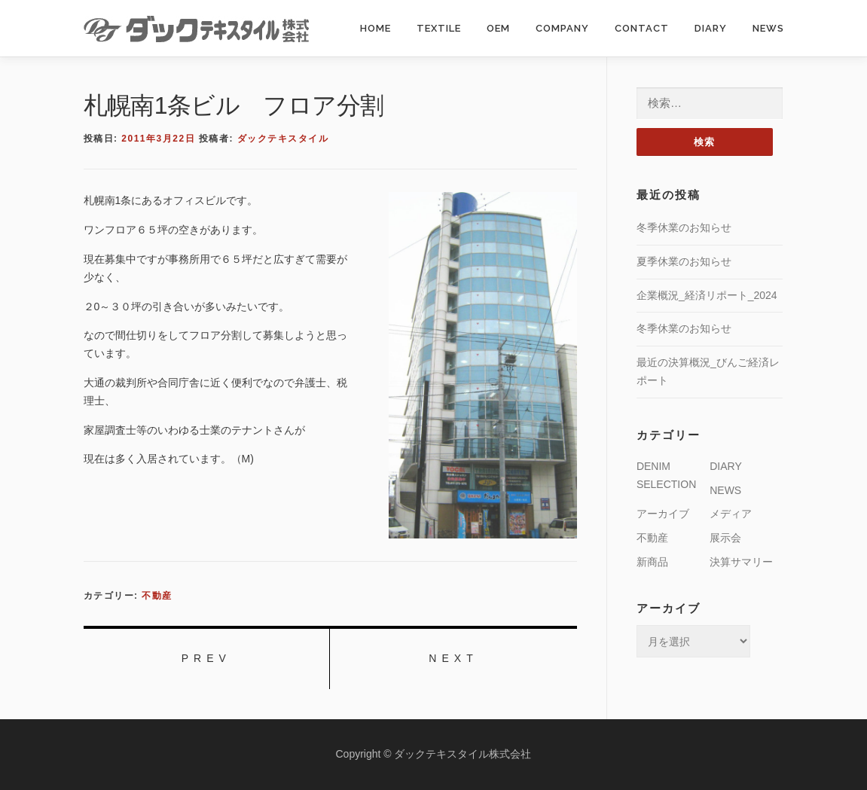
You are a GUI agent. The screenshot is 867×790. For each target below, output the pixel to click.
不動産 (157, 595)
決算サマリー (741, 562)
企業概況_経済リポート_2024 (707, 295)
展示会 (725, 538)
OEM (498, 28)
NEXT (453, 658)
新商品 (652, 562)
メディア (731, 514)
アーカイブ (663, 514)
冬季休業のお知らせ (684, 227)
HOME (375, 28)
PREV (206, 658)
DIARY (711, 28)
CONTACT (642, 28)
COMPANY (562, 28)
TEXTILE (439, 28)
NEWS (768, 28)
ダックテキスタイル (283, 138)
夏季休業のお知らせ (684, 261)
